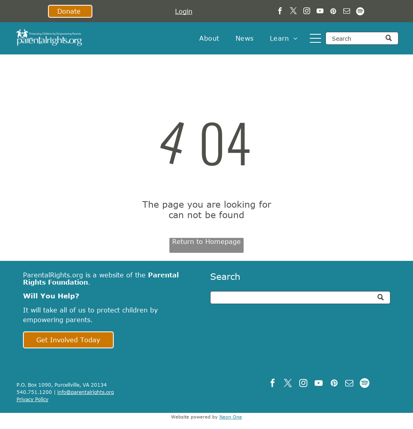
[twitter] (293, 12)
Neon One (230, 416)
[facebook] (280, 12)
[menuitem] (209, 38)
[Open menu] (315, 38)
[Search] (361, 38)
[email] (347, 12)
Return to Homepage (206, 241)
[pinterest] (333, 12)
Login (183, 11)
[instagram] (307, 12)
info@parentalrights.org (85, 392)
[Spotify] (360, 12)
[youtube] (320, 12)
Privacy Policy (32, 399)
